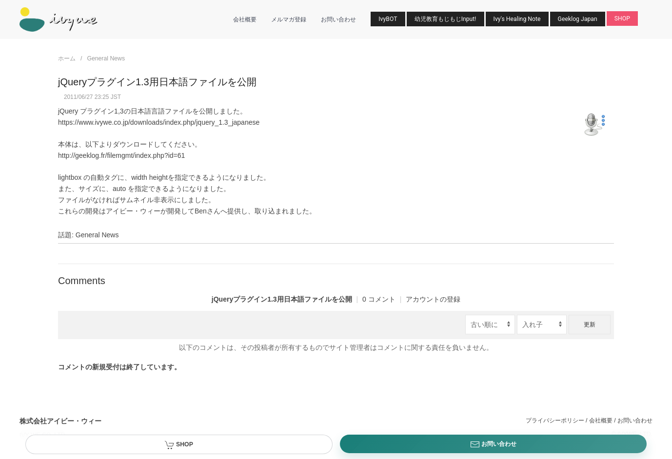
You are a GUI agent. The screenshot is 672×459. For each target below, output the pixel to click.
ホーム (67, 58)
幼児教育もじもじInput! (445, 19)
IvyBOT (387, 19)
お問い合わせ (338, 19)
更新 (589, 324)
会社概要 (245, 19)
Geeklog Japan (577, 19)
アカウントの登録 (433, 299)
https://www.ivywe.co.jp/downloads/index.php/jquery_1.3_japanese (158, 122)
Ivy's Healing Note (517, 19)
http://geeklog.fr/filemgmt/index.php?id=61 (121, 155)
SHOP (622, 18)
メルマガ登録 (288, 19)
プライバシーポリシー (555, 420)
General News (106, 58)
